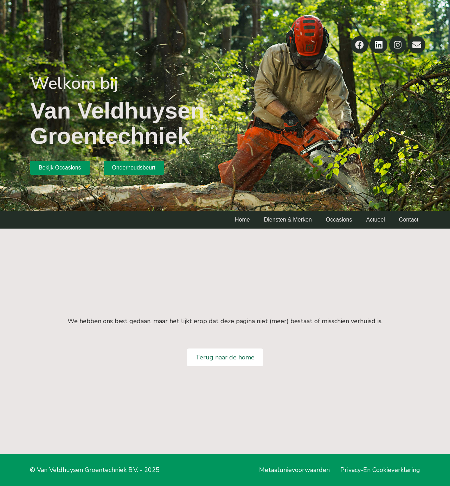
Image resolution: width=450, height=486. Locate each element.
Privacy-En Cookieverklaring (380, 470)
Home (242, 220)
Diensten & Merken (288, 220)
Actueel (375, 220)
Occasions (339, 220)
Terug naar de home (225, 357)
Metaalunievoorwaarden (294, 470)
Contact (408, 220)
